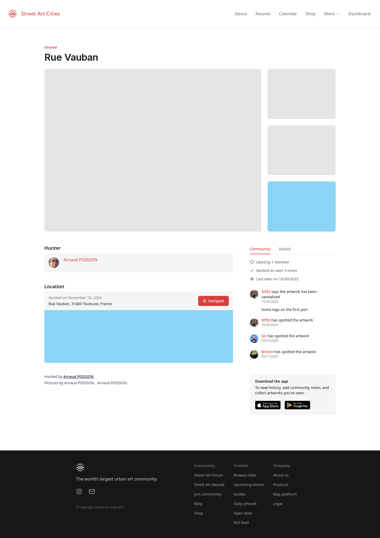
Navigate (213, 300)
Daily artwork (245, 503)
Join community (207, 494)
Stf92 (266, 291)
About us (281, 475)
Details (285, 248)
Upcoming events (249, 484)
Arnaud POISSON (80, 260)
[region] (302, 206)
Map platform (285, 494)
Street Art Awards (209, 484)
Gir (264, 335)
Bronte (268, 351)
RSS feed (241, 522)
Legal (277, 503)
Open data (243, 513)
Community (260, 248)
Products (280, 484)
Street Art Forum (208, 475)
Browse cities (245, 475)
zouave (50, 47)
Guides (240, 494)
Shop (198, 513)
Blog (198, 503)
